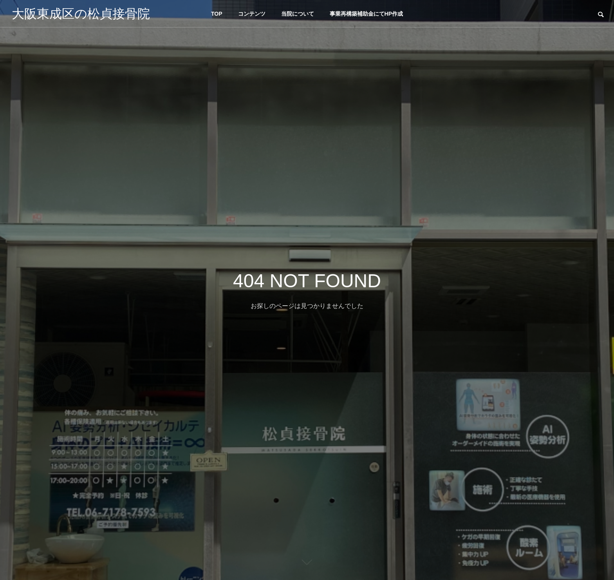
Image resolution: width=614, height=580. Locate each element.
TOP (216, 14)
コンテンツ (251, 14)
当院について (297, 14)
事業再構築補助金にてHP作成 (366, 14)
